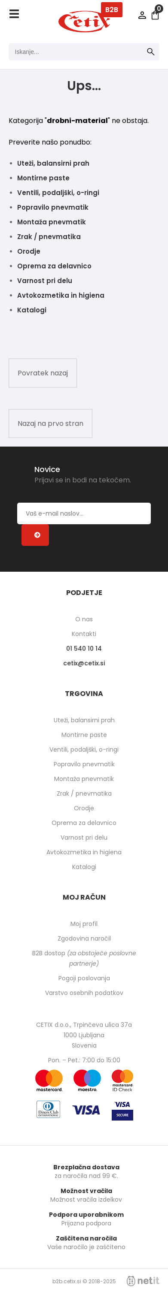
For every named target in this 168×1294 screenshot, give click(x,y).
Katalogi (31, 310)
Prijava (142, 15)
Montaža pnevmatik (51, 222)
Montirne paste (43, 178)
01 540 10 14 (84, 648)
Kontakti (84, 634)
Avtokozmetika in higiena (60, 295)
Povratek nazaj (43, 373)
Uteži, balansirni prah (53, 163)
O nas (84, 619)
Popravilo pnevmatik (53, 207)
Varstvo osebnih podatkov (84, 993)
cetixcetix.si (84, 663)
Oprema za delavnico (54, 266)
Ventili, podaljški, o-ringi (58, 192)
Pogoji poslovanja (84, 978)
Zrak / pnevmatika (49, 236)
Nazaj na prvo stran (50, 423)
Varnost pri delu (44, 280)
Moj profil (84, 923)
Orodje (28, 251)
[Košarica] (155, 15)
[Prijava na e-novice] (35, 535)
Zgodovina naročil (84, 938)
